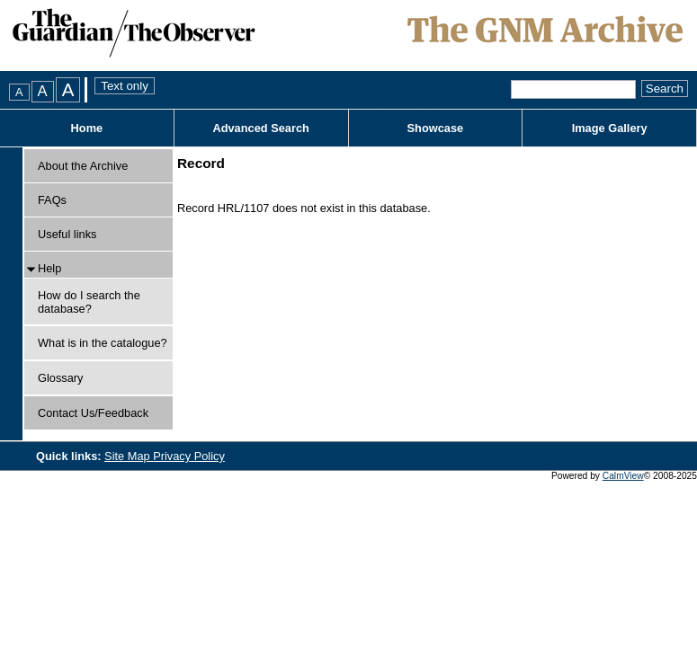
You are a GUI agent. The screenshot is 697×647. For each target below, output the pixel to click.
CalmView (623, 476)
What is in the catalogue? (102, 343)
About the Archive (83, 166)
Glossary (61, 378)
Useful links (67, 234)
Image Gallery (610, 128)
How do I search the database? (89, 301)
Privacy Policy (189, 456)
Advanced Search (260, 128)
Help (49, 268)
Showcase (435, 128)
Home (87, 128)
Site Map (128, 456)
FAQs (52, 200)
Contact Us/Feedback (93, 413)
